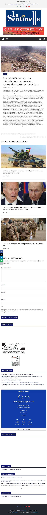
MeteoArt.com (26, 429)
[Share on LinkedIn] (1, 257)
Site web (3, 300)
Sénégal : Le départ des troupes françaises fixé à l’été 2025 (23, 245)
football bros (4, 477)
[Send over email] (1, 260)
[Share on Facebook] (1, 251)
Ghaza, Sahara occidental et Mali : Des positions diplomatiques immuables (17, 374)
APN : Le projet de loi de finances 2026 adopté (11, 380)
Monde (5, 74)
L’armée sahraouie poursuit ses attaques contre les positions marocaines (23, 172)
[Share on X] (1, 254)
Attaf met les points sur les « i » (15, 477)
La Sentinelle (14, 88)
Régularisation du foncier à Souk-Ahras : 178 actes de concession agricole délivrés (26, 485)
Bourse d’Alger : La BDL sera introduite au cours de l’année (33, 137)
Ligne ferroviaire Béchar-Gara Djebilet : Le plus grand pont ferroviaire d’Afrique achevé (19, 382)
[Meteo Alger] (23, 419)
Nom (3, 285)
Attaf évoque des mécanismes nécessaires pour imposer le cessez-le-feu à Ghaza (18, 133)
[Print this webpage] (1, 263)
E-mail (3, 292)
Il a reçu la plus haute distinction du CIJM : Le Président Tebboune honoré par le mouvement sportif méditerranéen (25, 4)
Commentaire (6, 268)
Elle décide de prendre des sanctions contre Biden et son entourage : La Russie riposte (23, 208)
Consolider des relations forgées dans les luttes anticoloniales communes (25, 488)
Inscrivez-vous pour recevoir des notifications (11, 469)
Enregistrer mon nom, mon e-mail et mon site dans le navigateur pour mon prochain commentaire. (22, 311)
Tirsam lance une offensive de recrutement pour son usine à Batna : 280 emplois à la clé (26, 483)
